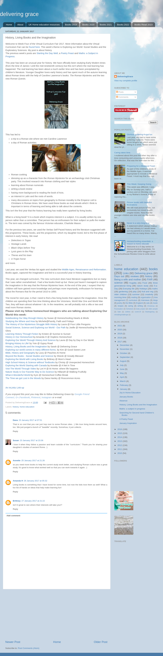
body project (140, 309)
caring (130, 306)
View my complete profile (125, 80)
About (20, 24)
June (122, 369)
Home (9, 24)
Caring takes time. (122, 152)
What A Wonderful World (17, 375)
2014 (120, 437)
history (16, 407)
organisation (146, 297)
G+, (17, 397)
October (124, 353)
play (135, 291)
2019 (120, 333)
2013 (120, 441)
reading (134, 297)
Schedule (129, 309)
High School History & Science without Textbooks (30, 362)
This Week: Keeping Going (139, 184)
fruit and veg (147, 291)
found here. (34, 47)
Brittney (17, 501)
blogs (155, 300)
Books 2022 (123, 24)
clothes (127, 312)
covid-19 (138, 312)
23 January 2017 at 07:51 (30, 420)
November (125, 349)
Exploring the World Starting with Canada (26, 365)
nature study (143, 286)
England (139, 303)
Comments (122, 97)
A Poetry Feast (126, 419)
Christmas (151, 306)
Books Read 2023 (143, 24)
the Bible (129, 303)
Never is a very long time (138, 223)
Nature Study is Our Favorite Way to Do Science (29, 372)
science (118, 282)
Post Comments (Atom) (28, 648)
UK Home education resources (44, 24)
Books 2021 (106, 24)
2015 (120, 433)
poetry (119, 303)
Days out (119, 276)
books (153, 269)
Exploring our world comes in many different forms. (30, 350)
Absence (123, 401)
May (122, 373)
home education (27, 407)
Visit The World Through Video (20, 368)
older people (153, 309)
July (122, 365)
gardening (123, 291)
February (124, 385)
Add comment (13, 515)
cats (147, 303)
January (124, 389)
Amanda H (18, 481)
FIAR (150, 279)
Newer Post (12, 642)
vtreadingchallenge (121, 315)
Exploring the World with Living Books (24, 359)
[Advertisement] (56, 614)
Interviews (145, 300)
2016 (120, 429)
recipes (121, 306)
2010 (120, 453)
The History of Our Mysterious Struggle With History (31, 324)
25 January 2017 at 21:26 (33, 460)
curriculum (133, 300)
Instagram (47, 397)
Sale (119, 312)
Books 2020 (88, 24)
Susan (16, 440)
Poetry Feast (67, 53)
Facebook (24, 397)
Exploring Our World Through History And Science (30, 340)
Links (126, 273)
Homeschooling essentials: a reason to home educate (140, 242)
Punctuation (118, 309)
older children (120, 294)
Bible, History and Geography (20, 353)
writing (140, 306)
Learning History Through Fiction (21, 334)
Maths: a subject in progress (132, 409)
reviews (135, 276)
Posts (120, 92)
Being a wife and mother (127, 279)
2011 (120, 449)
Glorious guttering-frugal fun (139, 134)
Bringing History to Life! (17, 343)
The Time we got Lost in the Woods (23, 378)
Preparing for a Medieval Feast (141, 166)
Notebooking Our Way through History (24, 318)
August (123, 361)
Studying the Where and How (20, 321)
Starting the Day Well (47, 53)
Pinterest (35, 397)
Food (144, 283)
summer (136, 294)
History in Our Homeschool (18, 337)
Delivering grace (144, 273)
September (125, 357)
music (155, 303)
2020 (120, 329)
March (123, 381)
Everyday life (129, 289)
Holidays (143, 289)
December (125, 345)
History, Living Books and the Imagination (26, 346)
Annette (16, 460)
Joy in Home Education (130, 392)
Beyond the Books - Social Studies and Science (29, 356)
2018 (120, 338)
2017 (120, 341)
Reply (15, 431)
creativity (149, 294)
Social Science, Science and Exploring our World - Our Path (35, 327)
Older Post (100, 642)
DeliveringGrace (125, 76)
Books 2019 (71, 24)
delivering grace (19, 14)
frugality (133, 283)
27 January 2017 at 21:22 (33, 501)
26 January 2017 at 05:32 (35, 481)
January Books (126, 397)
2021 (120, 325)
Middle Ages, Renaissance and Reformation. (84, 269)
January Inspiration (128, 423)
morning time (120, 297)
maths (155, 289)
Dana (15, 420)
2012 (120, 445)
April (122, 377)
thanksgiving (149, 312)
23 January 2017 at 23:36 (31, 440)
